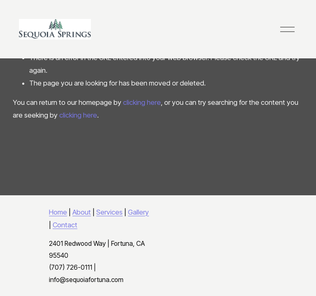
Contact (65, 225)
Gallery (138, 212)
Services (109, 212)
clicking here (142, 102)
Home (58, 212)
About (81, 212)
